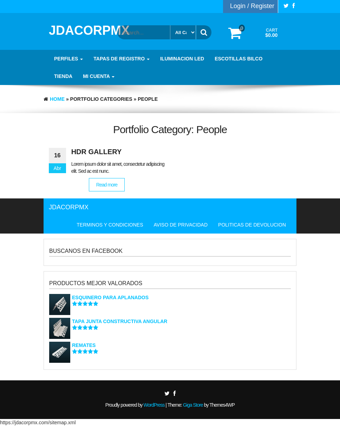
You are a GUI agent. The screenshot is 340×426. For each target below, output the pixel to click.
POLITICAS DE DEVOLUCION (252, 225)
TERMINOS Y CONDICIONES (110, 225)
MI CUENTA (99, 76)
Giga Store (193, 405)
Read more (106, 185)
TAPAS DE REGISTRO (121, 58)
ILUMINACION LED (182, 58)
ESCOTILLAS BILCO (238, 58)
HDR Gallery (96, 152)
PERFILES (68, 58)
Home (57, 99)
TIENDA (63, 76)
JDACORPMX (89, 30)
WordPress (153, 405)
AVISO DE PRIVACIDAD (181, 225)
